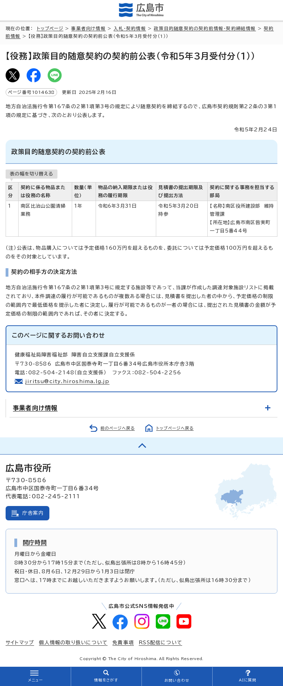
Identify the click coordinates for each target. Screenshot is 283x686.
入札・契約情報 (129, 28)
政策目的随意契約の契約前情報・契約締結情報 (205, 28)
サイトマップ (20, 642)
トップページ (50, 28)
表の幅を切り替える (31, 173)
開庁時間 (35, 542)
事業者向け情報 (88, 28)
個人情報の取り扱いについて (73, 642)
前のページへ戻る (118, 428)
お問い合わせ (176, 680)
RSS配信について (160, 642)
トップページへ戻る (175, 428)
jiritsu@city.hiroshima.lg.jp (67, 381)
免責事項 (123, 642)
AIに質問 (248, 680)
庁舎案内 (33, 513)
